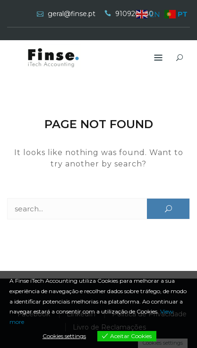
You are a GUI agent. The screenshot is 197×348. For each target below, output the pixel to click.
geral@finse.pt (71, 13)
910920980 (134, 13)
